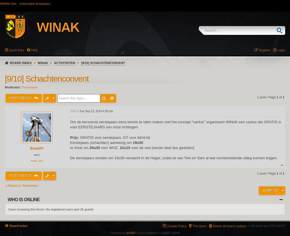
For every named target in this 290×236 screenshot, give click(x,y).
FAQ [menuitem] (34, 50)
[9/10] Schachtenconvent (103, 63)
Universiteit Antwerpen (34, 3)
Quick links (16, 50)
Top (282, 165)
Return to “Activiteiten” (23, 185)
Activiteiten (64, 63)
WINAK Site (8, 3)
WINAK (43, 63)
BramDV (36, 148)
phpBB (130, 233)
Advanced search (112, 98)
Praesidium (30, 87)
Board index (21, 63)
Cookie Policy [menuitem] (176, 226)
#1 (74, 111)
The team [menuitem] (199, 226)
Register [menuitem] (264, 50)
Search (280, 30)
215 (41, 161)
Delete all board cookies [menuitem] (229, 226)
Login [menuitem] (281, 50)
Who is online (24, 199)
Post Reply (21, 98)
